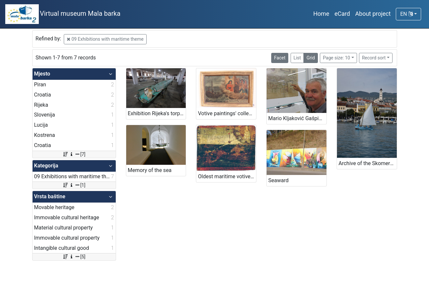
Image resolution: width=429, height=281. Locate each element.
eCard (342, 13)
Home (321, 13)
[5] (73, 256)
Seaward (278, 180)
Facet (279, 57)
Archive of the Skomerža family (368, 163)
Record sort (374, 57)
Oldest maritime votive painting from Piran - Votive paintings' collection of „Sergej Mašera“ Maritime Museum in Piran (227, 176)
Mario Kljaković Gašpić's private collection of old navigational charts (297, 118)
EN (406, 14)
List (297, 57)
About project (373, 13)
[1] (73, 185)
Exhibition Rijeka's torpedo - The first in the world (157, 113)
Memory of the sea (150, 170)
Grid (310, 57)
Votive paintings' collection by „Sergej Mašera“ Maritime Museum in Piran (227, 113)
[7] (73, 154)
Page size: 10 (336, 57)
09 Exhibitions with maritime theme (105, 39)
